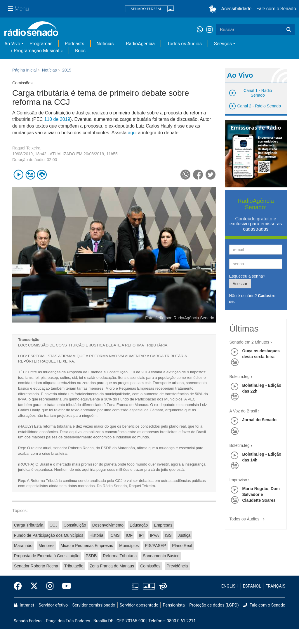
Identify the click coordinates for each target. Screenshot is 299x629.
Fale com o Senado (276, 8)
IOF (129, 535)
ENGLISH (230, 586)
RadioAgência (140, 43)
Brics (80, 50)
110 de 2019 (57, 119)
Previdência (177, 566)
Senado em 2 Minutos (249, 342)
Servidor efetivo (53, 605)
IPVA (154, 535)
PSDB (91, 555)
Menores (46, 545)
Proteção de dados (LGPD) (214, 605)
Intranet (24, 605)
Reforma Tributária (120, 555)
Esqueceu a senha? (247, 276)
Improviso (238, 480)
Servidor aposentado (139, 605)
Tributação (74, 566)
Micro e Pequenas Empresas (87, 545)
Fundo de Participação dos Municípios (48, 535)
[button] (214, 9)
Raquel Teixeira (26, 148)
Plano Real (182, 545)
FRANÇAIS (275, 586)
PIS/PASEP (155, 545)
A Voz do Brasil (243, 411)
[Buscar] (289, 30)
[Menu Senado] (18, 9)
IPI (141, 535)
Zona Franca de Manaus (112, 566)
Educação (139, 525)
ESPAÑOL (252, 586)
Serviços (223, 43)
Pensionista (174, 605)
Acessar (240, 283)
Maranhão (23, 545)
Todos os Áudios (184, 43)
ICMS (114, 535)
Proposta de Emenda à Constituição (46, 555)
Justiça (184, 535)
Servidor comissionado (93, 605)
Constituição (75, 525)
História (96, 535)
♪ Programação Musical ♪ (36, 50)
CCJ (53, 525)
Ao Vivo (12, 43)
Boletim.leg (240, 376)
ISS (168, 535)
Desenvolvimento (108, 525)
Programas (40, 43)
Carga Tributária (28, 525)
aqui (133, 132)
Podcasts (74, 43)
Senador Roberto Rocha (36, 566)
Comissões (150, 566)
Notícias (105, 43)
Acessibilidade (236, 8)
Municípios (129, 545)
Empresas (163, 525)
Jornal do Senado (259, 419)
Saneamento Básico (161, 555)
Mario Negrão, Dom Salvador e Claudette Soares (261, 494)
